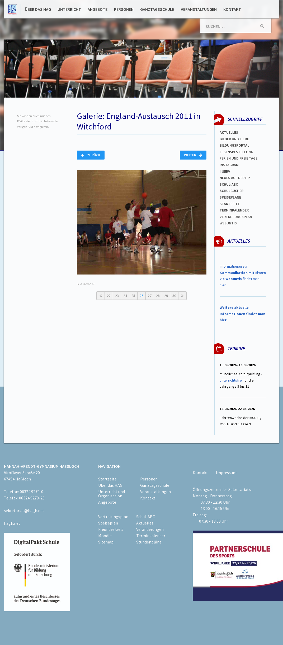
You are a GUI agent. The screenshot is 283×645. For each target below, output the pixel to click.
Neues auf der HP (235, 177)
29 (166, 295)
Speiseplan (108, 523)
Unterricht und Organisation (111, 493)
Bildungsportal (234, 145)
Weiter (193, 155)
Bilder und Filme (234, 139)
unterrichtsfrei (231, 380)
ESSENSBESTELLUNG (236, 152)
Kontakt (232, 9)
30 (174, 295)
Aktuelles (229, 132)
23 (117, 295)
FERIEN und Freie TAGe (238, 158)
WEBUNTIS (228, 223)
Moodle (105, 535)
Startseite (230, 203)
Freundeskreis (110, 529)
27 (150, 295)
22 (109, 295)
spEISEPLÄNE (230, 197)
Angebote (97, 9)
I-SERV (225, 171)
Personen (124, 9)
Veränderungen (150, 529)
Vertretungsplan (236, 216)
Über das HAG (38, 9)
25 (133, 295)
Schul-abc (229, 184)
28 (158, 295)
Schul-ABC (145, 516)
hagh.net (12, 523)
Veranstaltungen (199, 9)
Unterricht (69, 9)
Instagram (229, 164)
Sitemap (106, 542)
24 (125, 295)
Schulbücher (231, 190)
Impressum (226, 472)
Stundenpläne (149, 542)
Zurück (90, 155)
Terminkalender (234, 210)
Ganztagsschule (157, 9)
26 (141, 295)
